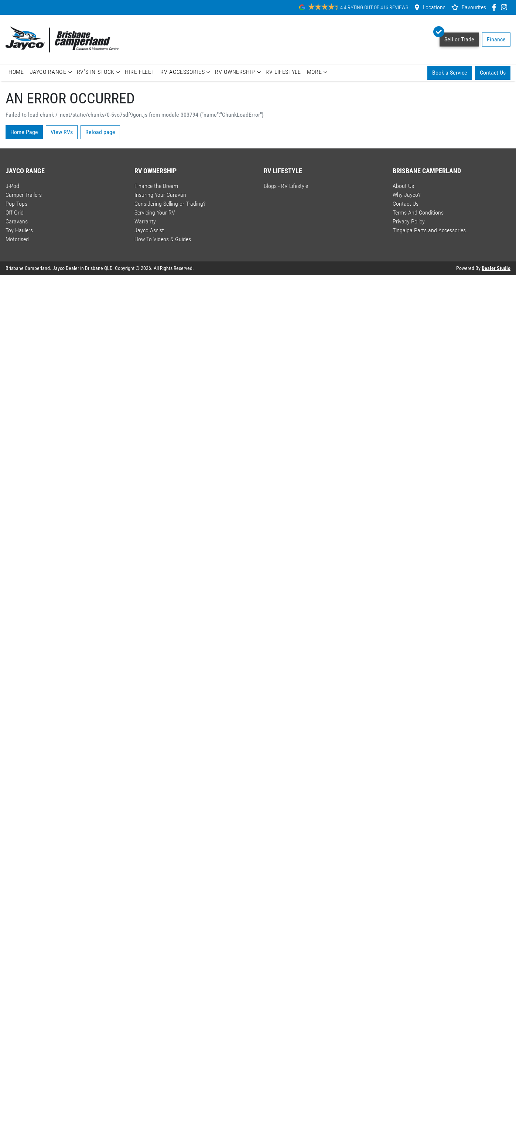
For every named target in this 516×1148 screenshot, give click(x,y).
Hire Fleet (139, 71)
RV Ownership (239, 72)
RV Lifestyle (283, 71)
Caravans (17, 221)
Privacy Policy (409, 221)
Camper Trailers (24, 194)
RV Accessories (186, 72)
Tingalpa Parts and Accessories (429, 230)
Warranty (145, 221)
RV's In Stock (99, 72)
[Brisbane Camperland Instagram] (505, 7)
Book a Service (449, 72)
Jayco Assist (149, 230)
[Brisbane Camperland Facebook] (495, 7)
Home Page (24, 132)
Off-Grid (15, 212)
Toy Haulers (19, 230)
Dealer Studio (496, 268)
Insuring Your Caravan (160, 194)
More (318, 72)
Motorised (17, 239)
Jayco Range (52, 72)
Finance (496, 39)
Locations (434, 7)
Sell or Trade (457, 37)
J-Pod (12, 185)
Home (16, 71)
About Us (403, 185)
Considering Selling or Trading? (169, 203)
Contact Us (493, 72)
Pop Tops (16, 203)
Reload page (100, 132)
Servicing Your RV (154, 212)
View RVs (62, 132)
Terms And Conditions (418, 212)
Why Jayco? (406, 194)
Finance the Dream (156, 185)
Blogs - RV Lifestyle (286, 185)
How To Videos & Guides (162, 239)
